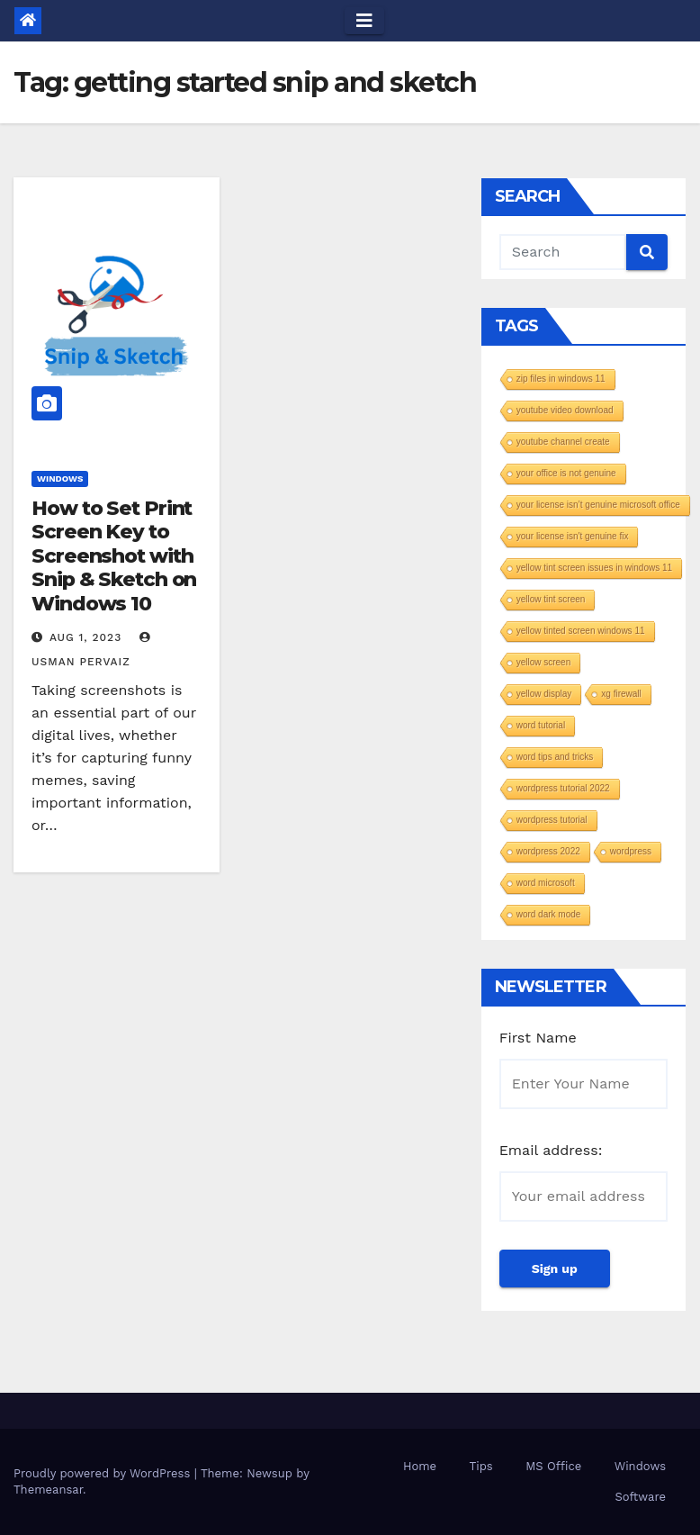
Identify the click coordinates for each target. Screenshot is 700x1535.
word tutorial (540, 725)
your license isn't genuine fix (572, 536)
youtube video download (565, 410)
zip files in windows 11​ (561, 379)
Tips (481, 1466)
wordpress (630, 851)
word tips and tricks (555, 757)
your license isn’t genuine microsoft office (598, 505)
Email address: (551, 1150)
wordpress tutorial (552, 820)
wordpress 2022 (548, 851)
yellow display (544, 694)
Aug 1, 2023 (85, 637)
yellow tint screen (551, 599)
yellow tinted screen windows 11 (580, 631)
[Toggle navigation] (364, 20)
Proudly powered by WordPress (103, 1473)
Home (419, 1466)
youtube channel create (563, 442)
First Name (538, 1037)
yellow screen (543, 662)
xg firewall (621, 694)
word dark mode (548, 914)
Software (640, 1496)
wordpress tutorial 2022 (563, 788)
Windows (60, 478)
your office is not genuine (566, 473)
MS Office (553, 1466)
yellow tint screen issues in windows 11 (594, 568)
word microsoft (545, 883)
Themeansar (48, 1489)
